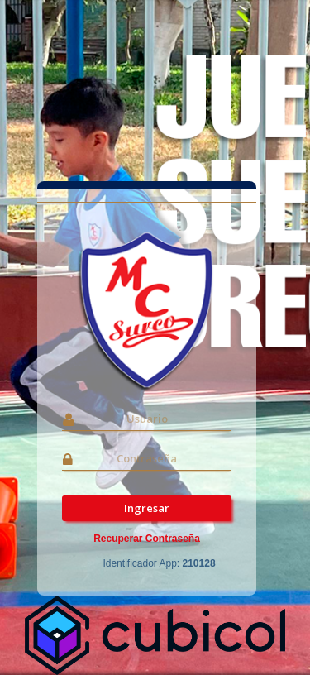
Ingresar (146, 507)
